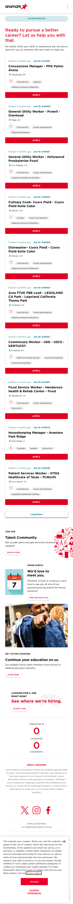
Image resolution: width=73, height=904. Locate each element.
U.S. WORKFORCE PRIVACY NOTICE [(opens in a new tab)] (36, 827)
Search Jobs (19, 708)
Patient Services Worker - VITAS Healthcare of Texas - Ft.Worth (33, 475)
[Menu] (66, 7)
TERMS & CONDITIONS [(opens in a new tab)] (36, 824)
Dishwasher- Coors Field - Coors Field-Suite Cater (34, 249)
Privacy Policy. (33, 879)
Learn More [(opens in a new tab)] (13, 675)
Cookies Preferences (34, 897)
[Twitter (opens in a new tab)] (25, 810)
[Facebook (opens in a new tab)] (48, 810)
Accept (34, 887)
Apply (36, 95)
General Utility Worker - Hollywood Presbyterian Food (36, 159)
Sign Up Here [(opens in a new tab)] (13, 552)
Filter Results (36, 18)
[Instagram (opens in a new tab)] (36, 810)
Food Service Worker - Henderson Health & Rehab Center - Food (35, 389)
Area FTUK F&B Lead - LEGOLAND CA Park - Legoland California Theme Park (35, 296)
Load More (36, 514)
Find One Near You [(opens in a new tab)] (38, 598)
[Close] (64, 847)
